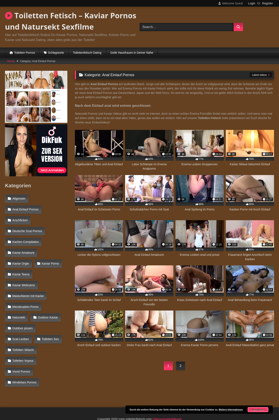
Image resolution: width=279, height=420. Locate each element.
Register (267, 3)
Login (251, 3)
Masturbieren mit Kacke (27, 270)
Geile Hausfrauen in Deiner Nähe (131, 52)
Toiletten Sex (20, 306)
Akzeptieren (258, 409)
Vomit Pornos (21, 324)
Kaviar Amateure (23, 243)
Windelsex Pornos (24, 333)
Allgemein (18, 198)
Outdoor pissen (22, 297)
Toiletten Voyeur (22, 315)
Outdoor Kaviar (22, 288)
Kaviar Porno (20, 252)
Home (11, 61)
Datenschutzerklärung (166, 402)
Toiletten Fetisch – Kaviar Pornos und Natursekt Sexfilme (70, 21)
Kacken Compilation (25, 234)
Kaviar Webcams (23, 261)
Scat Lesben (52, 297)
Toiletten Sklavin (51, 306)
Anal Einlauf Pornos (25, 207)
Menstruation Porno (25, 279)
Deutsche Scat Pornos (27, 225)
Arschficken (19, 216)
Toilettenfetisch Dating (87, 52)
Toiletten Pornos (24, 52)
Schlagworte (56, 52)
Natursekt (56, 279)
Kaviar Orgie (54, 243)
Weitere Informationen (231, 409)
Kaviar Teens (49, 252)
